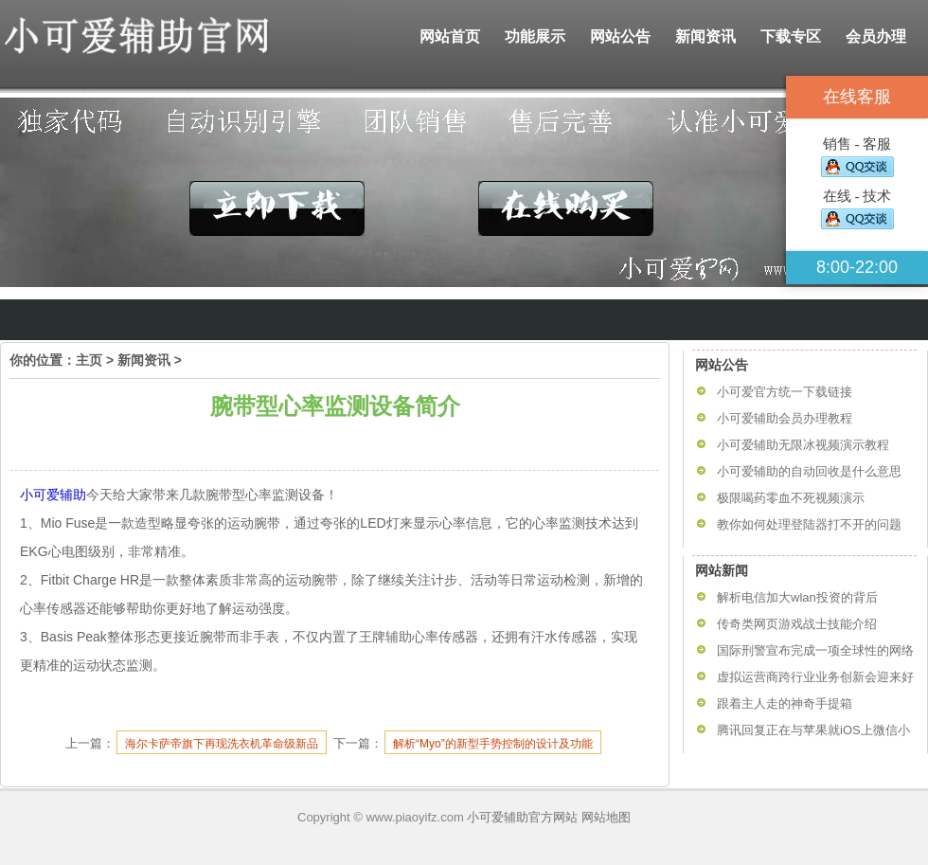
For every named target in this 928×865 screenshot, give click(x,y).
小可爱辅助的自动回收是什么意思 (809, 471)
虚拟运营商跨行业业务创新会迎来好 (815, 677)
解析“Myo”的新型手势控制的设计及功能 (493, 743)
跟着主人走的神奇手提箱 (784, 703)
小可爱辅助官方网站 (522, 817)
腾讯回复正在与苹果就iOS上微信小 (813, 730)
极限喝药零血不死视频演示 (791, 498)
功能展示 (535, 36)
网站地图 (606, 817)
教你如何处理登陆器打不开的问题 (809, 524)
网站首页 (449, 36)
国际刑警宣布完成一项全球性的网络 (815, 650)
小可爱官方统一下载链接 (784, 392)
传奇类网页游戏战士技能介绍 (797, 624)
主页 (89, 360)
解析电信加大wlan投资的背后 (797, 597)
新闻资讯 (705, 36)
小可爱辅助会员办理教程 (784, 418)
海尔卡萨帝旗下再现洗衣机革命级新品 (221, 743)
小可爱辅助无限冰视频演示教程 (803, 445)
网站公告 (620, 36)
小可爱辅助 (53, 494)
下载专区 (790, 36)
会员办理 (876, 36)
